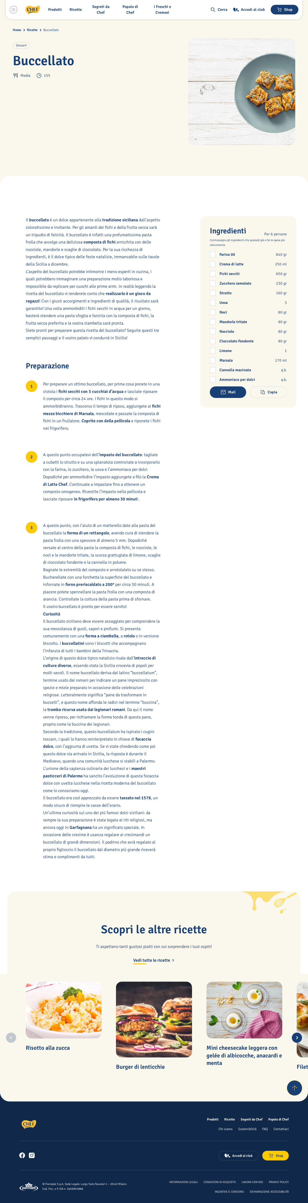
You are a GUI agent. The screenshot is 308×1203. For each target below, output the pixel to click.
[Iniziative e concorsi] (229, 1191)
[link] (22, 1155)
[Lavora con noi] (252, 1181)
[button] (56, 9)
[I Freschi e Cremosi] (163, 9)
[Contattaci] (281, 1128)
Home (17, 30)
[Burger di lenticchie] (154, 1020)
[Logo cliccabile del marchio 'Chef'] (32, 9)
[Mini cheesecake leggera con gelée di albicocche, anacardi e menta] (244, 1010)
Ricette (32, 30)
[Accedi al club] (249, 9)
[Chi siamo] (225, 1128)
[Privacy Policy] (279, 1181)
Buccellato (51, 30)
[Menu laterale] (13, 9)
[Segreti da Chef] (252, 1119)
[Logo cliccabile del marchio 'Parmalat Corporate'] (28, 1186)
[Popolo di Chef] (131, 9)
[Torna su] (294, 1088)
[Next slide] (297, 1037)
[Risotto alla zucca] (64, 1010)
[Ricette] (229, 1119)
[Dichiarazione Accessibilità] (269, 1191)
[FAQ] (265, 1128)
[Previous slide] (11, 1037)
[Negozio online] (284, 9)
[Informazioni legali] (183, 1181)
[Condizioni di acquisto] (220, 1181)
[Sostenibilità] (247, 1128)
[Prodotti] (212, 1119)
